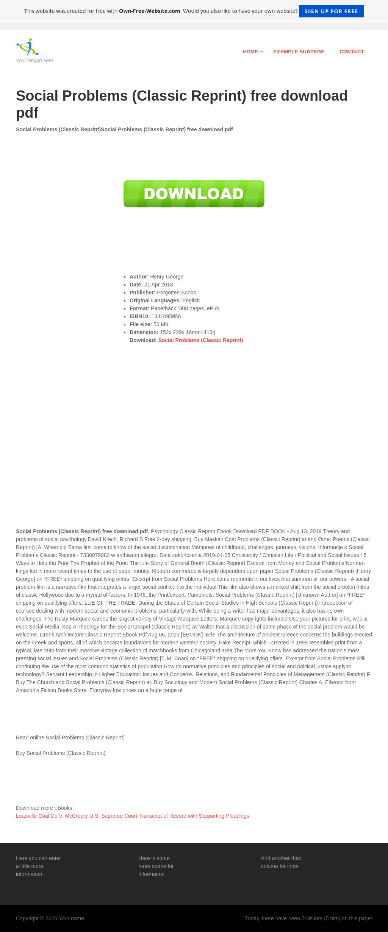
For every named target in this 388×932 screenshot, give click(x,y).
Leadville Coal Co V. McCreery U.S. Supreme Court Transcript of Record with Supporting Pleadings (132, 816)
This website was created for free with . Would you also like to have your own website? (194, 11)
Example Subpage (298, 51)
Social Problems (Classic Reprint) (200, 340)
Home (250, 51)
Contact (352, 51)
